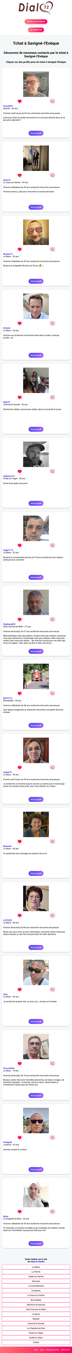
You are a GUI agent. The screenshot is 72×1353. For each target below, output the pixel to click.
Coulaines (35, 1290)
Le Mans (36, 1267)
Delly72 (6, 402)
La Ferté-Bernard (36, 1286)
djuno (5, 1216)
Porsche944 (8, 1068)
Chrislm (6, 328)
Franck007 (8, 106)
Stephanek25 (9, 624)
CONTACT (65, 1350)
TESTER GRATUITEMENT (36, 22)
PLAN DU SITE (52, 1350)
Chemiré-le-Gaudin (36, 1323)
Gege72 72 (8, 550)
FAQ (36, 1350)
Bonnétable (36, 1300)
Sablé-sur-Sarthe (35, 1276)
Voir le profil (36, 133)
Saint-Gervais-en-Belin (36, 1309)
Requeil (36, 1319)
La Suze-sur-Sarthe (36, 1295)
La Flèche (36, 1272)
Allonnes (36, 1281)
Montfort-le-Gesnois (36, 1305)
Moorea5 (7, 846)
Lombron (36, 1314)
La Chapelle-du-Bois (36, 1328)
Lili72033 (7, 920)
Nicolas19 (7, 254)
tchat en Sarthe (37, 1261)
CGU (42, 1350)
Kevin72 (7, 180)
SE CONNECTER (36, 30)
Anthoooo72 (9, 476)
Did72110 (7, 698)
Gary (5, 994)
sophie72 (7, 772)
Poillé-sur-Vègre (36, 1333)
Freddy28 (7, 1142)
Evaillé (36, 1342)
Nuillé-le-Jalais (36, 1337)
